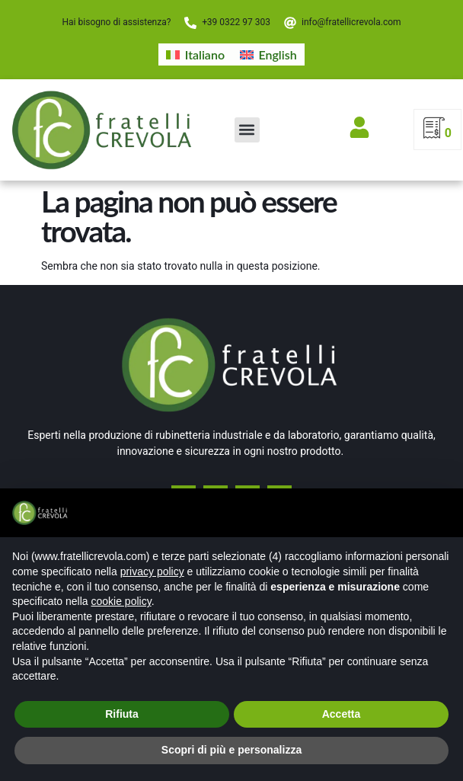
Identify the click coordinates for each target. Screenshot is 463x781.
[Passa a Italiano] (195, 54)
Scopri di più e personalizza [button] (231, 750)
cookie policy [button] (121, 601)
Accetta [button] (341, 714)
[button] (247, 129)
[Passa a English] (268, 54)
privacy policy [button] (152, 571)
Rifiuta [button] (122, 714)
